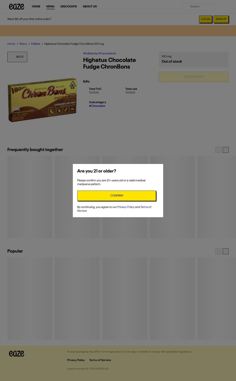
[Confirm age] (116, 196)
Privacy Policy (126, 207)
